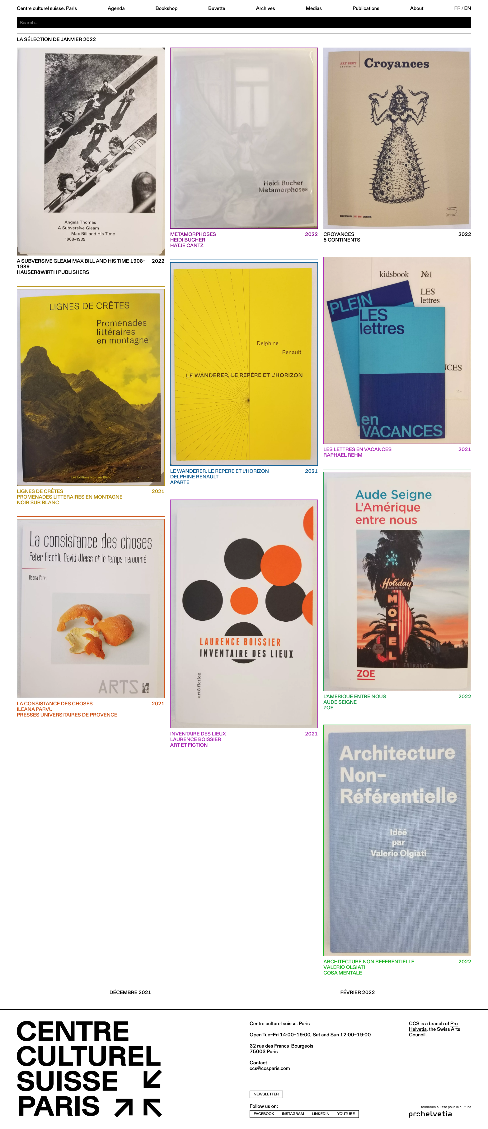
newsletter (266, 1094)
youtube (346, 1114)
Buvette (216, 8)
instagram (293, 1114)
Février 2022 (357, 992)
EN (467, 8)
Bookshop (166, 8)
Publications (366, 8)
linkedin (320, 1114)
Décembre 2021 (130, 992)
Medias (314, 8)
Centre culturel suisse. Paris (47, 8)
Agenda (116, 8)
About (417, 8)
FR (457, 8)
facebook (264, 1114)
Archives (265, 8)
